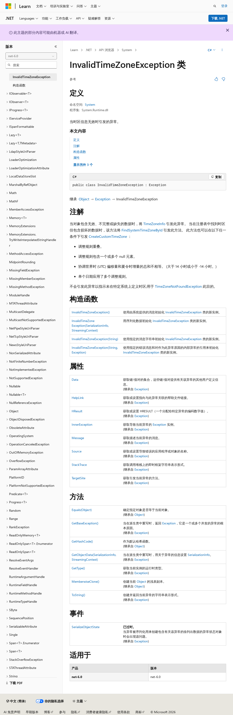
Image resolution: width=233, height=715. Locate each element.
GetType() (78, 568)
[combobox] (31, 56)
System (127, 50)
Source (76, 451)
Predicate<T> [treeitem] (18, 494)
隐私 (74, 712)
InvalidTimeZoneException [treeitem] (31, 77)
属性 (76, 157)
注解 (76, 146)
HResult (77, 411)
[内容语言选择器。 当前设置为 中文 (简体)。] (16, 701)
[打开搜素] (214, 6)
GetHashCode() (82, 541)
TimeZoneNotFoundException (178, 286)
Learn (74, 50)
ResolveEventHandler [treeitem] (23, 568)
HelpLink (78, 398)
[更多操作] (222, 50)
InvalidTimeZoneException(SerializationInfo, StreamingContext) (90, 325)
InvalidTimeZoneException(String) (95, 339)
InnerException (82, 424)
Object (84, 199)
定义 (76, 140)
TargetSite (78, 478)
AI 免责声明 (12, 712)
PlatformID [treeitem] (16, 477)
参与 (62, 712)
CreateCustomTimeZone (108, 236)
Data (75, 379)
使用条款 (123, 712)
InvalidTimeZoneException (183, 312)
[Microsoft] (8, 6)
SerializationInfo (199, 555)
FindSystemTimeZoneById (142, 230)
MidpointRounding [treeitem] (22, 262)
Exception (102, 199)
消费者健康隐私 (97, 712)
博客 (47, 712)
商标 (138, 712)
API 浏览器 (106, 50)
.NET (89, 50)
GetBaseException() (85, 523)
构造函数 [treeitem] (19, 85)
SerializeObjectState (85, 627)
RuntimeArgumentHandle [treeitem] (27, 577)
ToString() (78, 595)
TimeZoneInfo (154, 223)
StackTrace (79, 464)
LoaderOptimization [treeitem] (23, 159)
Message (78, 438)
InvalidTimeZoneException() (91, 312)
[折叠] (56, 46)
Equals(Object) (82, 510)
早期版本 (32, 712)
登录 (224, 6)
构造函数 (79, 152)
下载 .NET (218, 18)
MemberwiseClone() (85, 581)
